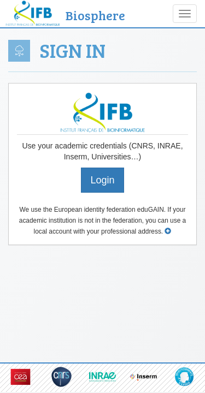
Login (102, 180)
